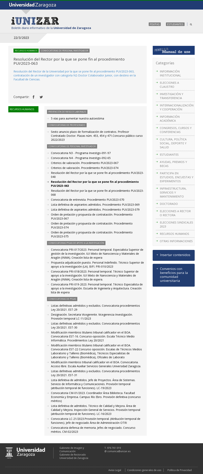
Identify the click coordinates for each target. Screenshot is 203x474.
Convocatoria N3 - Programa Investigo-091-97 (81, 153)
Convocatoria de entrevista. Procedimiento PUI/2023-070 (87, 199)
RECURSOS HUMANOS (174, 234)
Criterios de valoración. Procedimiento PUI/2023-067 (84, 163)
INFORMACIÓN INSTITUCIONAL (170, 73)
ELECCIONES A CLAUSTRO (169, 85)
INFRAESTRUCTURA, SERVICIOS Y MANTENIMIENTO (173, 192)
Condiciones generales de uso (144, 470)
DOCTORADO (169, 204)
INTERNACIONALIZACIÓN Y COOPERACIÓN (176, 107)
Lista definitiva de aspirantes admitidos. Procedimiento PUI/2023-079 (95, 209)
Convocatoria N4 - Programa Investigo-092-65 (81, 158)
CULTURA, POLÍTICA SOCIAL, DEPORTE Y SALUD (173, 143)
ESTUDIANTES (175, 24)
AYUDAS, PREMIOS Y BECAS (173, 164)
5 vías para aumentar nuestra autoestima (77, 118)
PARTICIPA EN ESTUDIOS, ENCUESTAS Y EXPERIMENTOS (176, 177)
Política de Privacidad (180, 470)
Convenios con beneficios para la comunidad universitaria (174, 275)
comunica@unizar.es (118, 451)
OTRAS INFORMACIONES (176, 241)
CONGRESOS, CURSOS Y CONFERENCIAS (176, 130)
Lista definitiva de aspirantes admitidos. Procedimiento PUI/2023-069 (95, 204)
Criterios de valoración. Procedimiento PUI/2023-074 (84, 168)
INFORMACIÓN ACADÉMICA (170, 118)
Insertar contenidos (175, 255)
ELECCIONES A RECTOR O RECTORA (175, 213)
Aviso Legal (114, 470)
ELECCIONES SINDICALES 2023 (176, 224)
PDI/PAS (155, 24)
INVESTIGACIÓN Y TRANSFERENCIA (171, 96)
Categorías (165, 63)
